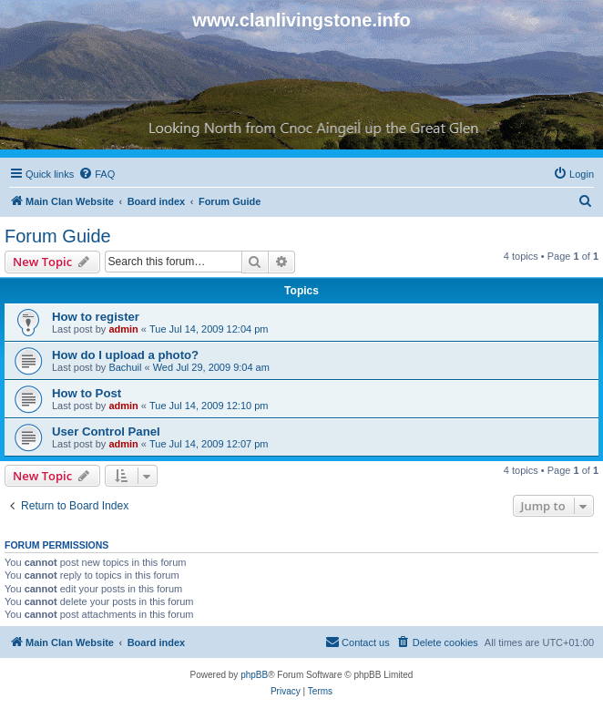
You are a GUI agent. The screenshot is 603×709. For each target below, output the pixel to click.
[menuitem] (96, 174)
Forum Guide (58, 236)
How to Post (86, 393)
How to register (95, 317)
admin (123, 329)
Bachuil (124, 367)
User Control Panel (106, 431)
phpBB (254, 675)
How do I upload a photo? (125, 355)
